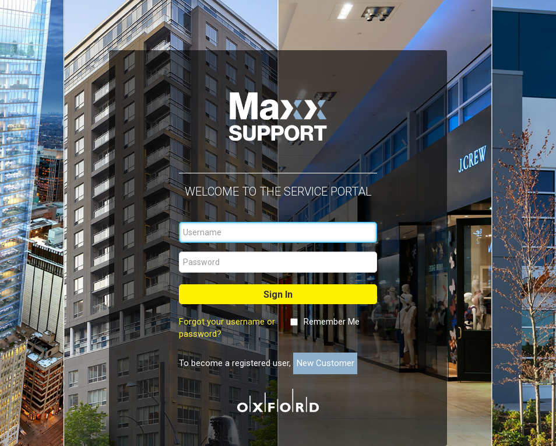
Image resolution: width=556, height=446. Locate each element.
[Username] (278, 232)
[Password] (278, 262)
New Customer (325, 363)
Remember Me (332, 321)
